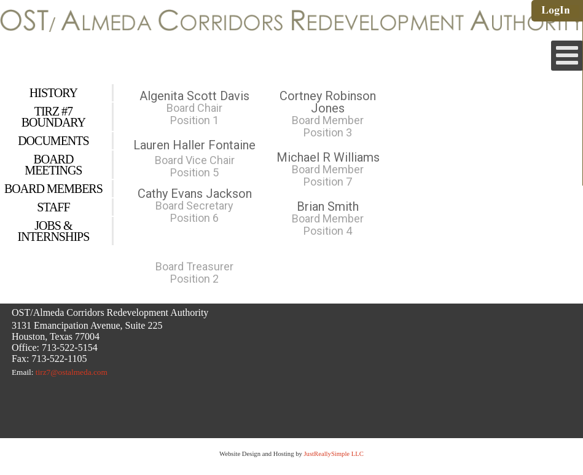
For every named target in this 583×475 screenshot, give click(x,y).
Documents (53, 140)
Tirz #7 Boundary (53, 116)
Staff (53, 207)
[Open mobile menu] (567, 56)
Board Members (53, 188)
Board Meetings (53, 164)
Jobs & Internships (54, 231)
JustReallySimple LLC (333, 453)
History (53, 93)
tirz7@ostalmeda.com (72, 372)
